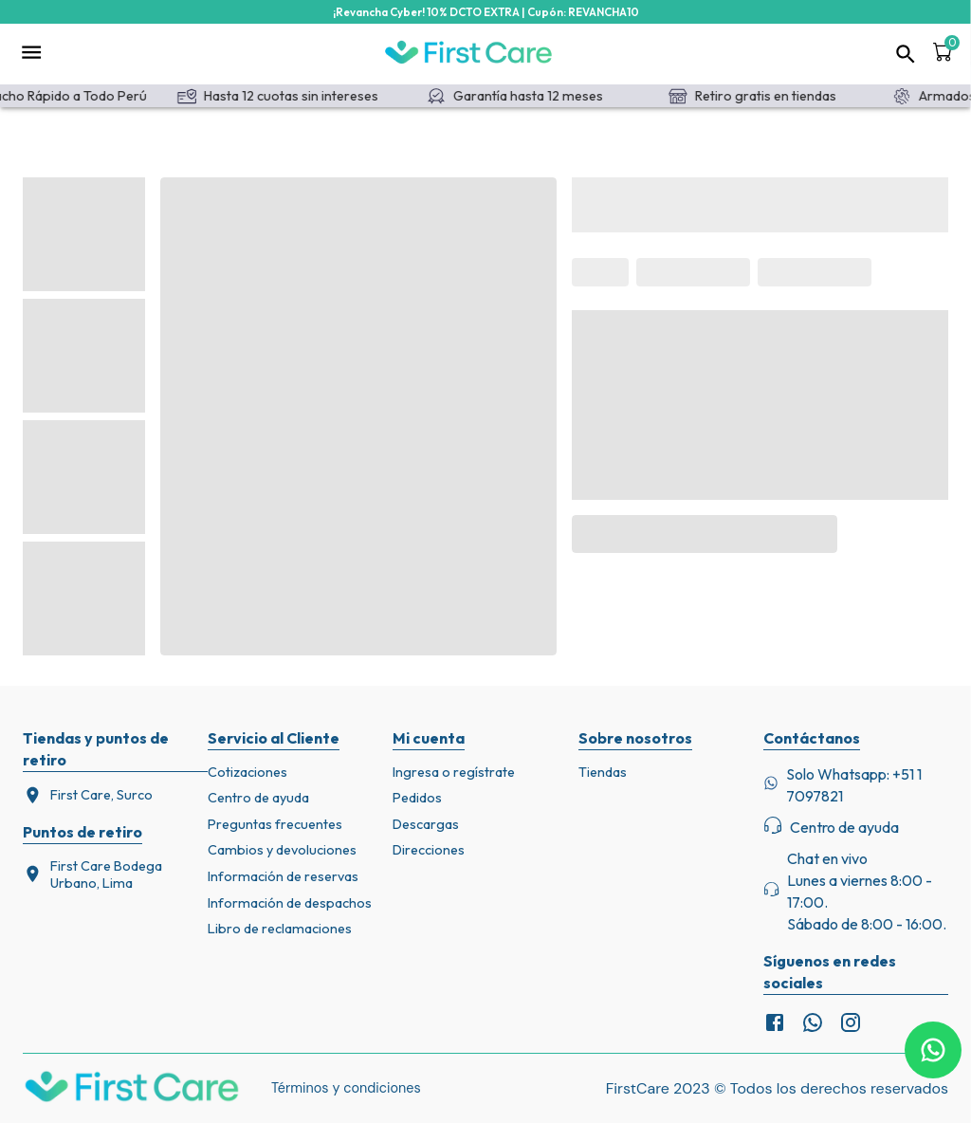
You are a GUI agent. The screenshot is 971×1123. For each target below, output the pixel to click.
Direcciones (429, 849)
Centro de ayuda (258, 797)
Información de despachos (290, 902)
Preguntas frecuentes (275, 824)
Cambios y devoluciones (282, 849)
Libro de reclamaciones (280, 928)
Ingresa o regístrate (454, 772)
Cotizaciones (247, 772)
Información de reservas (283, 876)
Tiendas (602, 772)
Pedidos (417, 797)
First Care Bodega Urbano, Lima (92, 874)
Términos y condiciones (346, 1087)
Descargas (426, 824)
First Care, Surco (88, 795)
